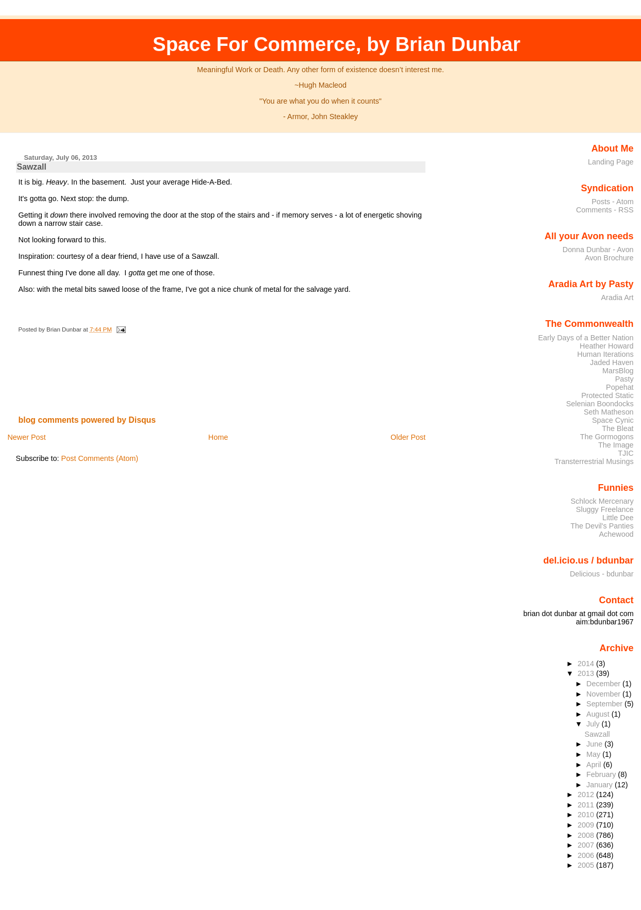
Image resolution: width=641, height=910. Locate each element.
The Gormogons (607, 437)
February (602, 774)
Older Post (407, 437)
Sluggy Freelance (605, 509)
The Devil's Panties (601, 526)
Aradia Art (617, 297)
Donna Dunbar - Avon (598, 249)
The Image (616, 445)
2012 (587, 794)
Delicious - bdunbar (602, 574)
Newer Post (26, 437)
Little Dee (618, 518)
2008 (587, 835)
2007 (587, 845)
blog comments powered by (87, 420)
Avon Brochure (609, 258)
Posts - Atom (612, 201)
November (604, 694)
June (595, 744)
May (594, 754)
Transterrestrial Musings (593, 461)
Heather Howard (607, 346)
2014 (587, 663)
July (593, 724)
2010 (587, 814)
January (600, 785)
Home (218, 437)
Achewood (616, 534)
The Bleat (617, 428)
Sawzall (31, 166)
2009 (587, 825)
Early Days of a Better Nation (585, 338)
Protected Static (607, 395)
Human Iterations (605, 354)
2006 (587, 855)
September (605, 704)
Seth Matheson (609, 412)
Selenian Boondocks (600, 404)
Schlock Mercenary (602, 501)
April (594, 764)
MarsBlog (618, 371)
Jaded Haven (612, 362)
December (604, 684)
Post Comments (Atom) (100, 458)
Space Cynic (613, 420)
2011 (587, 805)
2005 (587, 865)
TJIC (625, 453)
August (599, 714)
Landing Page (611, 162)
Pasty (624, 379)
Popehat (620, 387)
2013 (587, 673)
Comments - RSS (605, 210)
